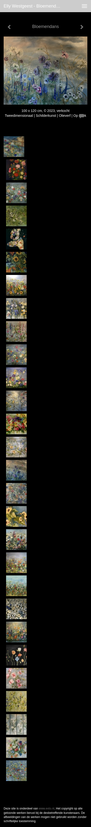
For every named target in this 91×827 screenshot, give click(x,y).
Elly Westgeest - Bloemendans (33, 6)
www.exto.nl (46, 808)
